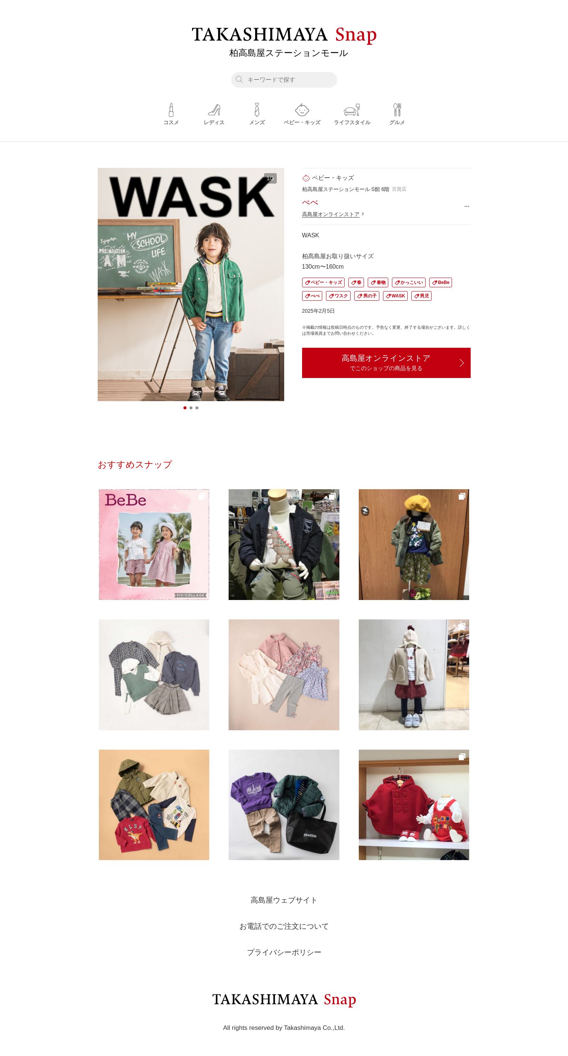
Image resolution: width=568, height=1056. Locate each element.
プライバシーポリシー (284, 952)
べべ (315, 296)
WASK (398, 296)
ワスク (341, 296)
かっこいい (412, 282)
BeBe (443, 282)
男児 (424, 296)
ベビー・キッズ (326, 282)
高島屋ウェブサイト (284, 900)
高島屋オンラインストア (331, 214)
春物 (381, 282)
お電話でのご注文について (284, 926)
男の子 (370, 296)
